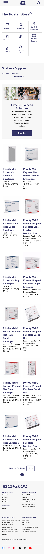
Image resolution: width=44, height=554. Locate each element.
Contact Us (5, 495)
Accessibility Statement (29, 531)
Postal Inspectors (7, 522)
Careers (4, 508)
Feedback (5, 502)
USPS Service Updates (28, 499)
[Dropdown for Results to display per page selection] (30, 468)
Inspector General (7, 524)
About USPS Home (27, 495)
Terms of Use (25, 522)
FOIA (23, 524)
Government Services (28, 504)
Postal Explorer (7, 527)
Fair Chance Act (26, 529)
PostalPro (5, 534)
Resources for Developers (10, 531)
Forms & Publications (28, 502)
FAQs (4, 499)
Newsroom (25, 497)
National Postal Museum (9, 529)
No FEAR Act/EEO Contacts (30, 527)
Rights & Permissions (28, 506)
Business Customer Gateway (11, 520)
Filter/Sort (18, 76)
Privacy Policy (26, 520)
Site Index (5, 497)
